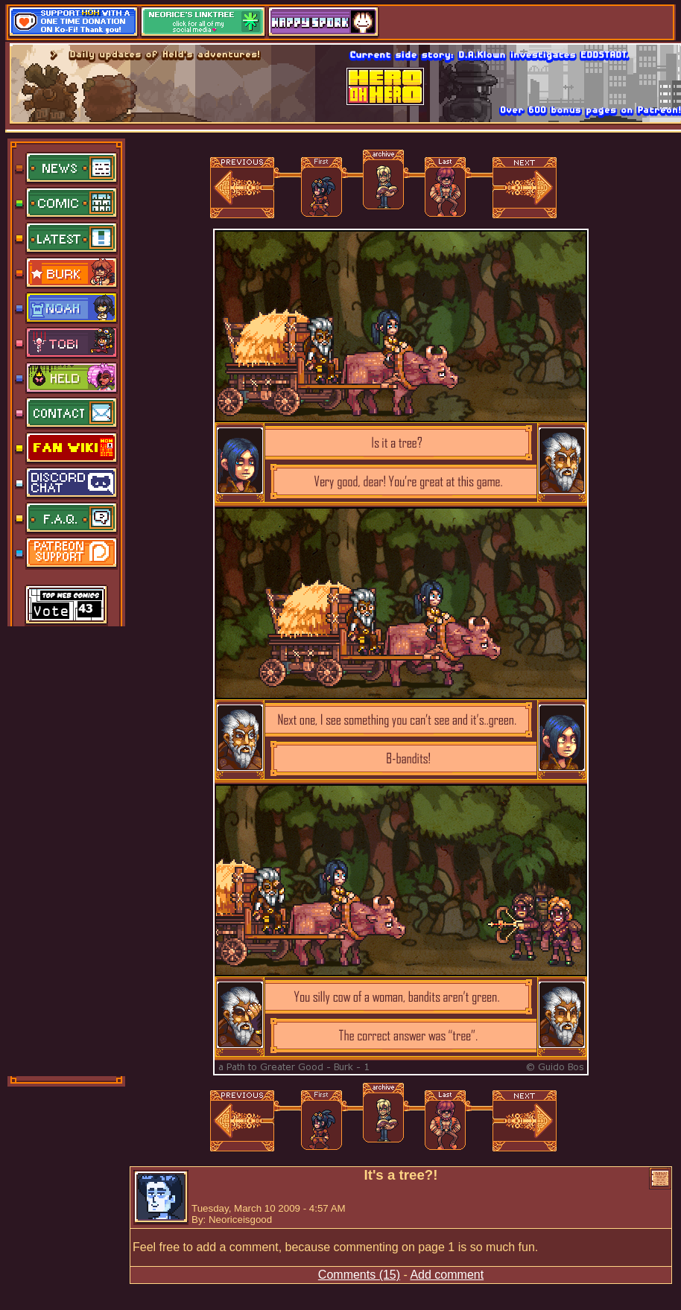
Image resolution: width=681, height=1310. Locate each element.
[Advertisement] (67, 849)
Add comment (447, 1274)
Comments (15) (359, 1274)
